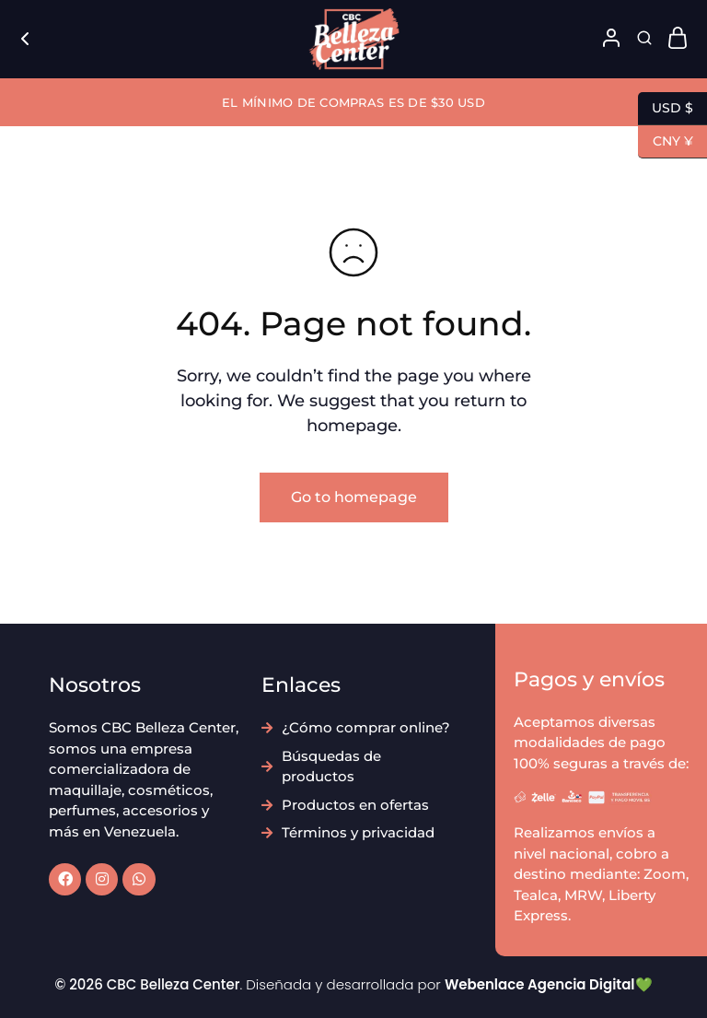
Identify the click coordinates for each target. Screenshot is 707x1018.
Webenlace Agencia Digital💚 (549, 984)
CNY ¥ (665, 141)
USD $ (665, 108)
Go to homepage (354, 497)
